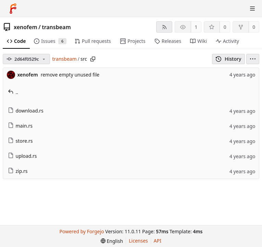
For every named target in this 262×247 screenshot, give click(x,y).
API (157, 240)
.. (13, 92)
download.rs (25, 110)
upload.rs (22, 156)
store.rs (20, 141)
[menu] (252, 59)
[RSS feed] (164, 27)
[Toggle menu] (252, 8)
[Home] (13, 8)
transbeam (56, 27)
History (228, 59)
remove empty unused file (70, 74)
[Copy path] (93, 59)
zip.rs (18, 171)
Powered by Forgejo (82, 231)
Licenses (138, 240)
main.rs (20, 125)
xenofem (25, 27)
